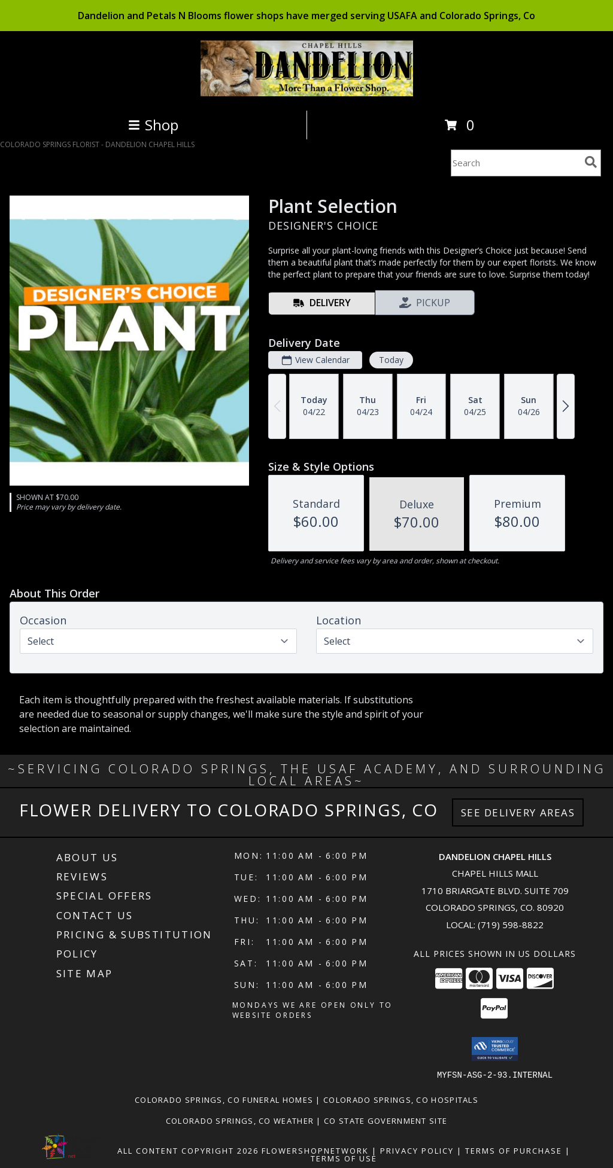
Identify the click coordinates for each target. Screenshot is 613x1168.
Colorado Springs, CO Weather (240, 1120)
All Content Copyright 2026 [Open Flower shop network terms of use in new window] (188, 1150)
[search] (590, 162)
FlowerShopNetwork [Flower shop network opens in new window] (315, 1150)
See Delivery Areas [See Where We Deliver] (518, 812)
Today (391, 359)
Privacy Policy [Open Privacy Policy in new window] (417, 1150)
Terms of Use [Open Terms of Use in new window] (344, 1157)
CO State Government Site (385, 1120)
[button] (495, 1049)
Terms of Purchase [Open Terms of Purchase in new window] (513, 1150)
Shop (153, 125)
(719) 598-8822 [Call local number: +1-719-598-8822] (511, 925)
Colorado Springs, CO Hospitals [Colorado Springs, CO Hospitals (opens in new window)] (400, 1099)
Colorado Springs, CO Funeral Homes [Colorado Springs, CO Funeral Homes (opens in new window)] (224, 1099)
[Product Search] (515, 163)
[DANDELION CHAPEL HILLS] (307, 93)
